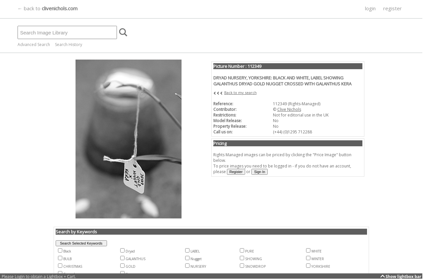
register (392, 8)
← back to (48, 8)
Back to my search (240, 92)
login (370, 8)
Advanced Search (34, 44)
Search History (68, 44)
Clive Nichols (289, 109)
